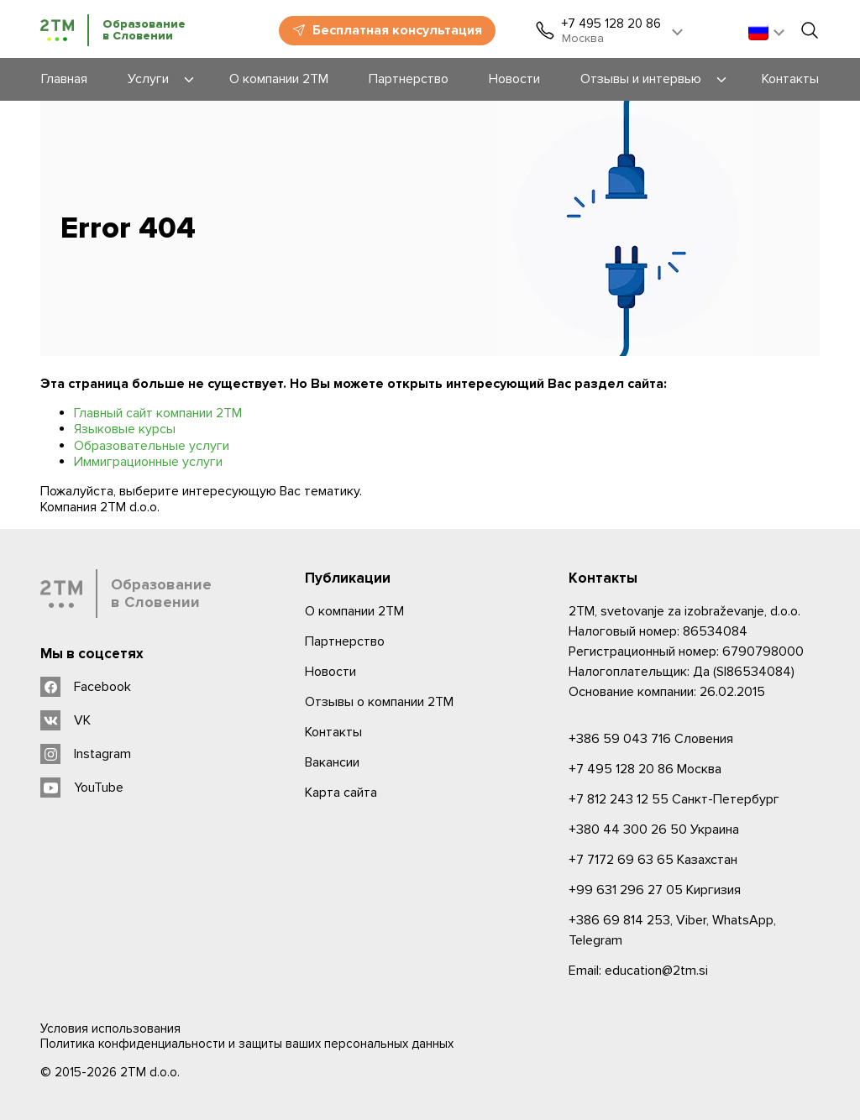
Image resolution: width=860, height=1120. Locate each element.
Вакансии (332, 762)
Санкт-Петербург (674, 799)
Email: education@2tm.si (638, 970)
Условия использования (110, 1028)
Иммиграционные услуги (148, 461)
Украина (654, 829)
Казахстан (653, 859)
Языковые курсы (125, 429)
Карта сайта (341, 792)
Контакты (333, 732)
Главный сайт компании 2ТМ (158, 413)
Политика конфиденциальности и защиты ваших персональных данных (247, 1043)
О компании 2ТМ (354, 611)
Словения (651, 738)
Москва (645, 769)
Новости (330, 671)
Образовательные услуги (151, 445)
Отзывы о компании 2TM (379, 701)
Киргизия (655, 890)
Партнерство (345, 641)
